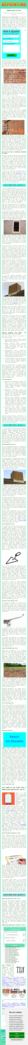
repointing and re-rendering (18, 766)
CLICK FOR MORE (22, 520)
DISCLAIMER (24, 8)
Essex (18, 1004)
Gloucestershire (16, 1005)
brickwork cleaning (20, 984)
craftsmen (4, 971)
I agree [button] (16, 1033)
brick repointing (16, 114)
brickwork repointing (15, 813)
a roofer (14, 979)
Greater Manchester (11, 1004)
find (6, 900)
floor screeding (5, 984)
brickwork (8, 917)
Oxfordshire (4, 1005)
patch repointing (21, 581)
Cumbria (3, 1004)
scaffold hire (9, 985)
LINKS (14, 8)
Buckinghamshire (5, 1006)
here (3, 921)
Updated (3, 1031)
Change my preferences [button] (16, 1039)
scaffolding (18, 173)
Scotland (24, 1005)
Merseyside (23, 1004)
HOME (11, 8)
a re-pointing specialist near (9, 773)
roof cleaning (16, 980)
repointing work (11, 88)
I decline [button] (17, 1036)
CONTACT (20, 8)
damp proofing (17, 983)
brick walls (12, 644)
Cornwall (12, 1006)
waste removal (5, 977)
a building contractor (12, 978)
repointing (4, 25)
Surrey (10, 1005)
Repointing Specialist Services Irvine (13, 925)
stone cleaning (20, 977)
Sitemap (3, 1030)
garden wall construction (8, 982)
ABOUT (17, 8)
